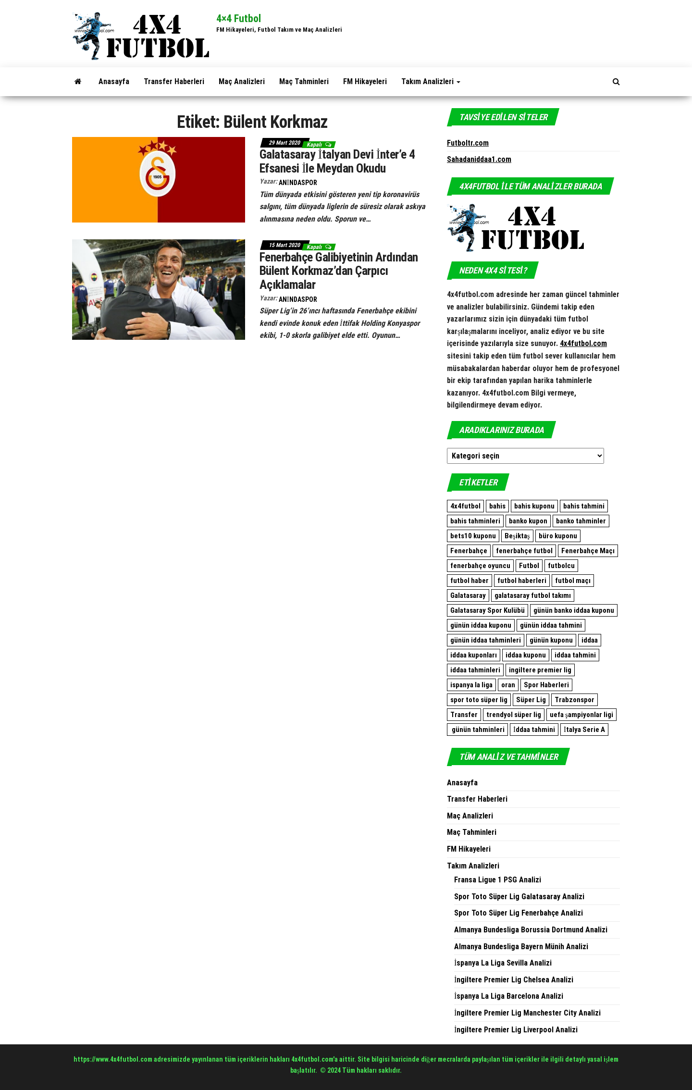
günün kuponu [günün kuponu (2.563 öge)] (551, 640)
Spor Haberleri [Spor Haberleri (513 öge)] (546, 685)
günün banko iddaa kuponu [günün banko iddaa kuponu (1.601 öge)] (573, 610)
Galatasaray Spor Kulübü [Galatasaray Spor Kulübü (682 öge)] (487, 610)
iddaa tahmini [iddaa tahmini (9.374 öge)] (575, 655)
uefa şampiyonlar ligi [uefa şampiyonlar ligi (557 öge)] (581, 714)
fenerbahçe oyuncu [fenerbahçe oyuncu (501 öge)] (480, 565)
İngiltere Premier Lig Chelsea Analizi (513, 979)
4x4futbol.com (583, 343)
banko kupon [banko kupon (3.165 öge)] (528, 521)
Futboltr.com (468, 143)
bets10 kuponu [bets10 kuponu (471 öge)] (473, 536)
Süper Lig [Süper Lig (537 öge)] (531, 699)
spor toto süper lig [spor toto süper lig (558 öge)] (478, 699)
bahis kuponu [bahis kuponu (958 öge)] (534, 506)
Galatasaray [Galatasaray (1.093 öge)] (468, 595)
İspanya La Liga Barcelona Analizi (508, 996)
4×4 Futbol (238, 18)
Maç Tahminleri (304, 81)
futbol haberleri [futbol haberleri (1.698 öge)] (521, 580)
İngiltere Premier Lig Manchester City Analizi (527, 1012)
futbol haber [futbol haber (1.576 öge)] (469, 580)
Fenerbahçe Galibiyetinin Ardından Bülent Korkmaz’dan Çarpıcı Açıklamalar (339, 271)
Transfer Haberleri (174, 81)
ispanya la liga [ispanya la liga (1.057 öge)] (471, 685)
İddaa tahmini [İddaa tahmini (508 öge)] (534, 729)
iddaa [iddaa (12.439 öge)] (589, 640)
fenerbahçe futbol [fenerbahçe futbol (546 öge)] (524, 550)
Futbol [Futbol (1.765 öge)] (529, 565)
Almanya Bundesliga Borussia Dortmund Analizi (530, 929)
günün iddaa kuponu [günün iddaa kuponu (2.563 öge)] (480, 625)
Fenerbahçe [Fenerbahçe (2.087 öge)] (468, 550)
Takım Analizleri (430, 81)
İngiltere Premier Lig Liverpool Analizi (516, 1029)
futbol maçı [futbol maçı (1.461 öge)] (573, 580)
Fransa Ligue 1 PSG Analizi (497, 879)
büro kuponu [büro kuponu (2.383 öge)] (558, 536)
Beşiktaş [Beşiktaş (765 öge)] (517, 536)
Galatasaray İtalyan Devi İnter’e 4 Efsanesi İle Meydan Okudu (337, 161)
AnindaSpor (298, 182)
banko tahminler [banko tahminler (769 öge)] (581, 521)
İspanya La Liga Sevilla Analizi (503, 962)
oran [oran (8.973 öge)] (508, 685)
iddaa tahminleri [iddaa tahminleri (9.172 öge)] (475, 670)
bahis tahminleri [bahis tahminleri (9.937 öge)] (475, 521)
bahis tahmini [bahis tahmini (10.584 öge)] (584, 506)
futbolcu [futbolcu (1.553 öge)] (561, 565)
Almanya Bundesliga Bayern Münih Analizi (521, 946)
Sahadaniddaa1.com (479, 159)
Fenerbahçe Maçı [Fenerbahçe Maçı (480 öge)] (588, 550)
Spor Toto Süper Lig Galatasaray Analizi (519, 896)
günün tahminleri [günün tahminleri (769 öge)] (477, 729)
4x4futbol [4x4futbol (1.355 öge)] (465, 506)
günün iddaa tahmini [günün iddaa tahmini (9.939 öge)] (551, 625)
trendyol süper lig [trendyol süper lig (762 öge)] (513, 714)
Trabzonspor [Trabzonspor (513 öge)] (574, 699)
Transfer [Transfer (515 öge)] (464, 714)
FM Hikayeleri (365, 81)
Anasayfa (114, 81)
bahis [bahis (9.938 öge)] (497, 506)
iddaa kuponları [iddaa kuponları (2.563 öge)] (473, 655)
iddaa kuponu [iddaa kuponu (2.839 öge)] (526, 655)
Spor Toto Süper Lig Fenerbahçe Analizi (518, 912)
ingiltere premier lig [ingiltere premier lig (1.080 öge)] (540, 670)
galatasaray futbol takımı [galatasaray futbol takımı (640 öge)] (532, 595)
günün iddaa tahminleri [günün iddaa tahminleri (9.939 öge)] (485, 640)
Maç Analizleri (242, 81)
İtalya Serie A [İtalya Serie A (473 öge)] (584, 729)
